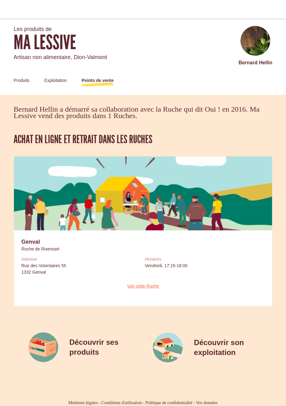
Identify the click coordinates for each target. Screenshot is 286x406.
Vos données (207, 402)
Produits (21, 80)
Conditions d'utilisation (122, 402)
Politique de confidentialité (169, 402)
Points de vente (98, 80)
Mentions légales (83, 402)
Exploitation (55, 80)
